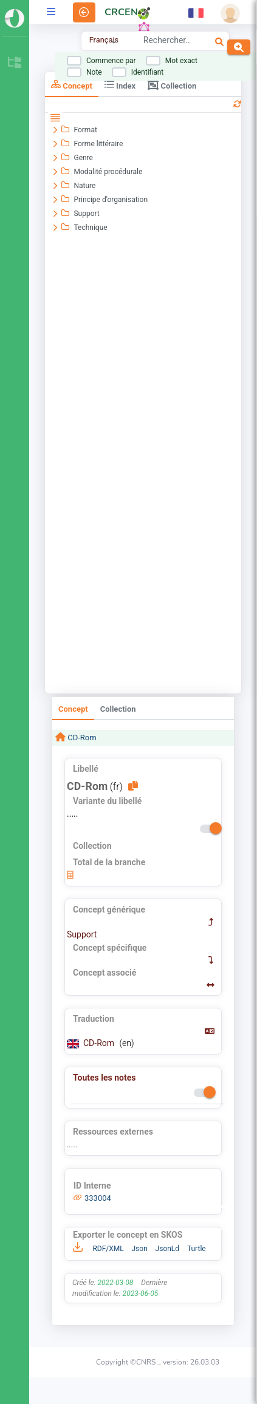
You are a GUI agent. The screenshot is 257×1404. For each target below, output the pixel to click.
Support (82, 934)
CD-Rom (81, 737)
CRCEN (121, 12)
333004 (97, 1198)
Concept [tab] (71, 84)
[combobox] (166, 42)
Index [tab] (120, 84)
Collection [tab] (172, 85)
